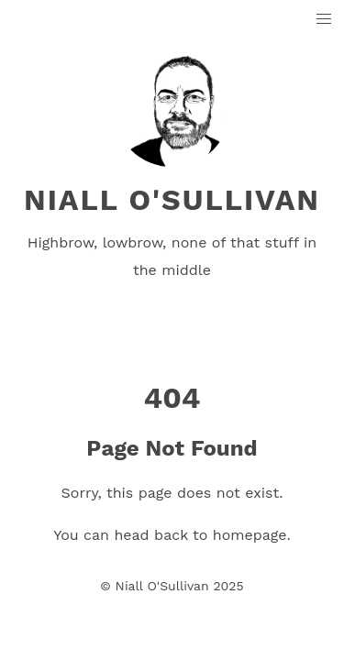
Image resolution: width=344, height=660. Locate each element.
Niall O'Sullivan (172, 199)
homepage (250, 535)
